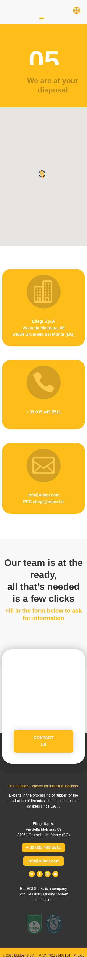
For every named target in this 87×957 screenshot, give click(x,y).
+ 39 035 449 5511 (43, 847)
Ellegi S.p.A (43, 321)
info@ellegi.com (43, 861)
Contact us (43, 741)
